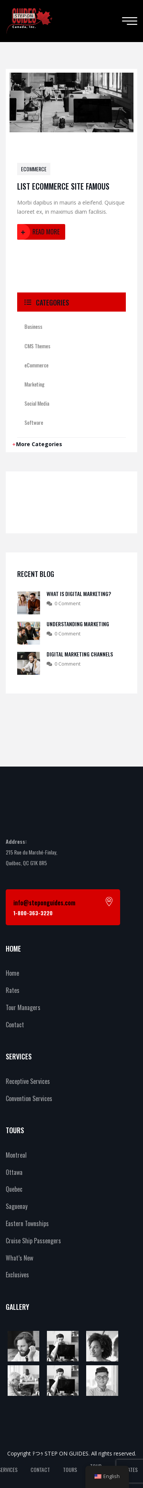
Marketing (34, 384)
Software (33, 422)
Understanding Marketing (78, 624)
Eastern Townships (27, 1223)
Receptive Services (28, 1081)
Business (33, 326)
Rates (12, 990)
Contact (15, 1024)
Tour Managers (23, 1007)
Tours (70, 1469)
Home (12, 973)
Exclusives (17, 1274)
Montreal (16, 1155)
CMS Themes (37, 346)
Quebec (14, 1189)
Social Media (36, 403)
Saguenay (16, 1206)
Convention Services (29, 1098)
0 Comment (67, 603)
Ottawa (14, 1172)
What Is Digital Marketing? (79, 594)
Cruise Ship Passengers (33, 1240)
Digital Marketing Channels (80, 654)
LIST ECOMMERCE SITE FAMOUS (63, 186)
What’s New (19, 1257)
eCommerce (34, 169)
